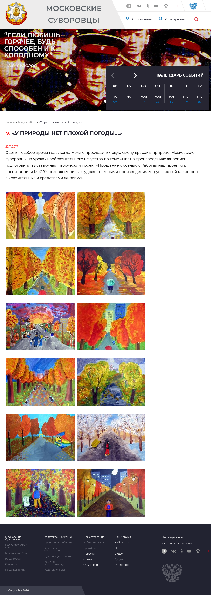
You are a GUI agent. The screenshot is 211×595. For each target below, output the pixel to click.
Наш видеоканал (173, 537)
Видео (119, 554)
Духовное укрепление (58, 556)
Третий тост (91, 548)
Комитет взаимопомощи (54, 563)
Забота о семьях (93, 542)
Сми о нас (11, 564)
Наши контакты (15, 570)
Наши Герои (13, 558)
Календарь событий (180, 75)
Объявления (91, 565)
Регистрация (175, 19)
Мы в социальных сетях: (177, 543)
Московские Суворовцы (74, 14)
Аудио (119, 559)
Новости (89, 554)
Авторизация (141, 19)
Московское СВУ (16, 553)
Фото (118, 548)
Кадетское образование (52, 549)
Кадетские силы (54, 570)
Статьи (87, 559)
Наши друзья (123, 537)
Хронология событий (58, 542)
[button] (178, 6)
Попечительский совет (16, 546)
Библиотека (122, 542)
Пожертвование (93, 537)
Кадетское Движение (58, 537)
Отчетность (122, 565)
